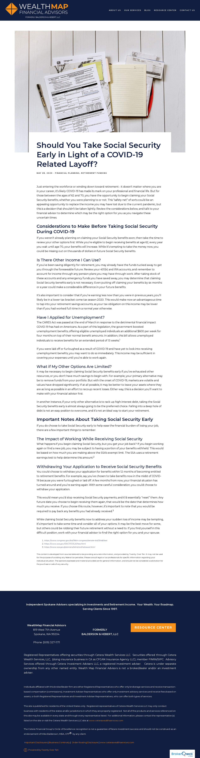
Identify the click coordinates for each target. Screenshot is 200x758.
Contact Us (187, 10)
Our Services (132, 10)
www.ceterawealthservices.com (117, 742)
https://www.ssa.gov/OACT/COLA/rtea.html (65, 544)
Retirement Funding (94, 173)
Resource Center (165, 10)
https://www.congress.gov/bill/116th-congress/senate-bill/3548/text (75, 540)
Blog (147, 10)
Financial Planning (67, 173)
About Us (115, 10)
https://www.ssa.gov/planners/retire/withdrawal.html (69, 547)
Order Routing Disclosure (85, 742)
